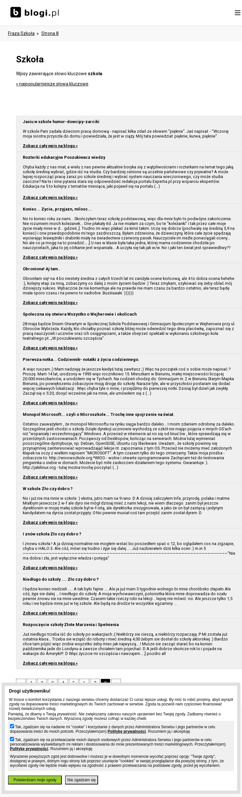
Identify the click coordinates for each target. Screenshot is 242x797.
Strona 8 (50, 33)
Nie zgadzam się (81, 780)
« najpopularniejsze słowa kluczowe (52, 83)
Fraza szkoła (21, 33)
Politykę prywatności (127, 731)
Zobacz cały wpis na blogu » (50, 145)
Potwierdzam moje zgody (34, 780)
